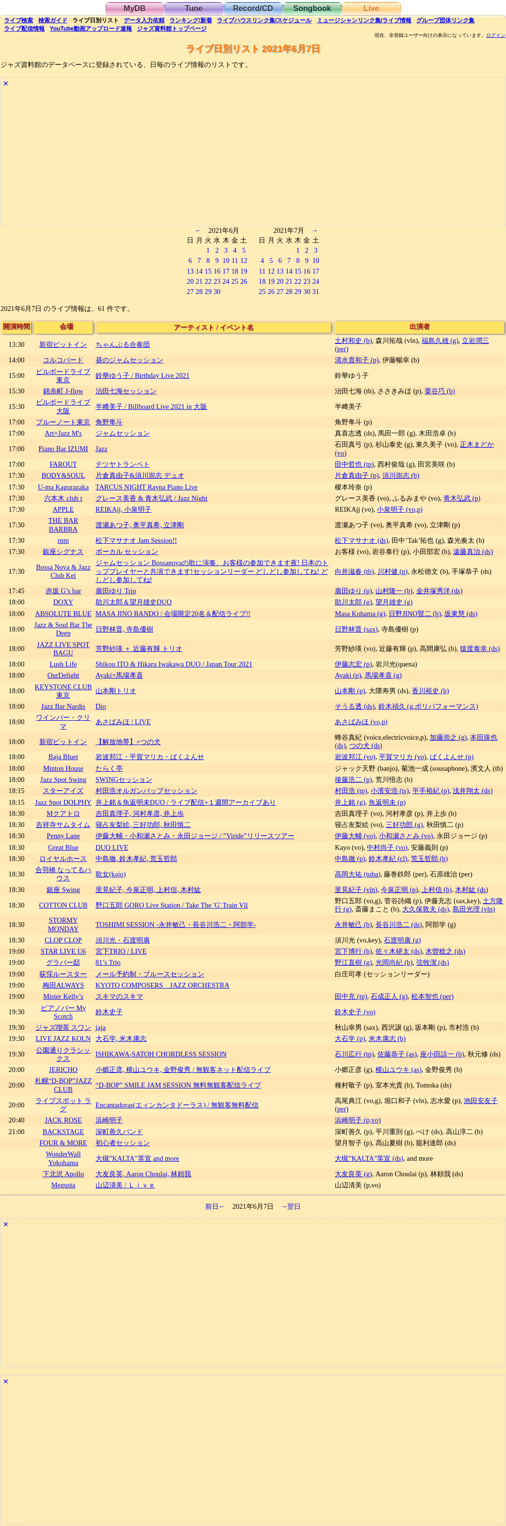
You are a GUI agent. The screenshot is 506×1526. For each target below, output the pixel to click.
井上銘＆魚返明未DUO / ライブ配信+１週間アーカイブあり (186, 802)
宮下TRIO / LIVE (121, 951)
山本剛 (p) (350, 691)
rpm (63, 540)
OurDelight (64, 675)
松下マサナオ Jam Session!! (136, 540)
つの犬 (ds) (365, 745)
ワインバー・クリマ (63, 722)
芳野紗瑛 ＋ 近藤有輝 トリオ (139, 648)
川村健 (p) (392, 571)
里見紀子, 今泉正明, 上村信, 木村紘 (148, 889)
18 (234, 271)
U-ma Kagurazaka (63, 487)
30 (216, 291)
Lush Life (63, 664)
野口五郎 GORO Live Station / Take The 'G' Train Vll (172, 905)
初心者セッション (123, 1143)
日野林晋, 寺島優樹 (124, 629)
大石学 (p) (350, 1038)
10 (226, 260)
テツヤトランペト (123, 464)
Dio (101, 706)
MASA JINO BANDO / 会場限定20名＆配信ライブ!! (173, 613)
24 (226, 281)
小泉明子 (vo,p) (400, 509)
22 (208, 281)
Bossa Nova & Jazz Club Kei (63, 571)
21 (199, 281)
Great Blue (63, 847)
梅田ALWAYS (63, 985)
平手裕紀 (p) (430, 791)
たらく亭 (109, 768)
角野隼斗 (109, 422)
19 (243, 271)
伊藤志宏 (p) (353, 664)
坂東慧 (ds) (460, 613)
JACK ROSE (63, 1120)
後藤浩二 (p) (353, 779)
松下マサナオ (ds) (361, 540)
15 (208, 271)
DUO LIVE (112, 847)
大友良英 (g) (353, 1174)
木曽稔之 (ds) (445, 951)
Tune (194, 8)
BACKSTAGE (63, 1132)
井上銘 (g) (350, 802)
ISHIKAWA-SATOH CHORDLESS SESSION (161, 1054)
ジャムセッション (123, 433)
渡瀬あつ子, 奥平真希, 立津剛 (140, 525)
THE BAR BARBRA (63, 525)
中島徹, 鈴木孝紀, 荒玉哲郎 (136, 858)
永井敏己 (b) (353, 924)
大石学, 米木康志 (121, 1038)
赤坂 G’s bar (64, 591)
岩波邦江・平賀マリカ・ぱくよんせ (150, 757)
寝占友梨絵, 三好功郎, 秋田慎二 (143, 824)
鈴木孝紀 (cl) (388, 858)
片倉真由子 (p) (356, 475)
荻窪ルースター (63, 974)
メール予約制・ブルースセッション (150, 974)
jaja (101, 1027)
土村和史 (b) (353, 340)
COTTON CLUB (63, 905)
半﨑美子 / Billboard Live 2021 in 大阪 (151, 406)
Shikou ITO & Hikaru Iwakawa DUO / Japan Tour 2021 (174, 664)
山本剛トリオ (116, 691)
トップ (172, 28)
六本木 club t (63, 498)
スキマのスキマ (119, 996)
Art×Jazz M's (63, 433)
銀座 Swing (63, 889)
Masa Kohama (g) (360, 613)
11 (234, 260)
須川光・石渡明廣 (123, 940)
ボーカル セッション (127, 551)
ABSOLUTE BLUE (63, 613)
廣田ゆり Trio (116, 591)
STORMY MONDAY (63, 924)
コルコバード (63, 360)
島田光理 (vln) (474, 909)
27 (190, 291)
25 (234, 281)
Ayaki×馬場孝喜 (119, 675)
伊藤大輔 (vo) (355, 836)
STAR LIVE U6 (63, 951)
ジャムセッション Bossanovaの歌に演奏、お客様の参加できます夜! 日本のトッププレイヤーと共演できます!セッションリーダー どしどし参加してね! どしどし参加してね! (212, 571)
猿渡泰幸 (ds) (480, 648)
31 (315, 291)
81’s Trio (108, 962)
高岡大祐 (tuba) (357, 874)
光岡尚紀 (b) (393, 962)
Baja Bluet (63, 757)
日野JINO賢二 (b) (415, 613)
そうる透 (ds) (355, 706)
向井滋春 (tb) (354, 571)
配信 (24, 28)
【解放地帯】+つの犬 (128, 742)
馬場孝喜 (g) (383, 675)
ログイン (496, 35)
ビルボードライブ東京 (63, 376)
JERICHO (63, 1069)
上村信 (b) (437, 889)
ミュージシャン (364, 20)
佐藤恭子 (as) (397, 1054)
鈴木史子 (109, 1012)
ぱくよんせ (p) (451, 757)
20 (190, 281)
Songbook (312, 8)
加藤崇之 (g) (448, 737)
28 (199, 291)
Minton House (63, 768)
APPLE (63, 509)
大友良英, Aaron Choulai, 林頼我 (144, 1174)
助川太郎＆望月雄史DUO (134, 602)
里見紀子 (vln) (356, 889)
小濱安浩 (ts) (390, 791)
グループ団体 (445, 20)
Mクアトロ (63, 813)
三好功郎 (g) (404, 824)
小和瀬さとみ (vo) (406, 836)
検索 (18, 20)
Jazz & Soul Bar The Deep (63, 629)
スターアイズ (63, 791)
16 (216, 271)
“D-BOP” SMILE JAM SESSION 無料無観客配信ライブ (178, 1085)
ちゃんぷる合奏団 (123, 344)
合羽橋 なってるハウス (63, 874)
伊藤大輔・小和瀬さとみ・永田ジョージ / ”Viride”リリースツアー (195, 836)
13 (190, 271)
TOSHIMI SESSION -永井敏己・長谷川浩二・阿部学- (176, 924)
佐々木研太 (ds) (398, 951)
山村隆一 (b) (393, 591)
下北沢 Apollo (63, 1174)
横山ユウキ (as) (398, 1069)
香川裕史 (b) (430, 691)
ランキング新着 (190, 20)
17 (226, 271)
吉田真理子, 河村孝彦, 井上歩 (140, 813)
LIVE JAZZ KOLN (63, 1038)
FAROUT (63, 464)
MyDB (135, 8)
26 (243, 281)
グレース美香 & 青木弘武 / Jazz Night (152, 498)
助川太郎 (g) (353, 602)
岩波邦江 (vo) (355, 757)
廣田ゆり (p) (353, 591)
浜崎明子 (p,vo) (357, 1120)
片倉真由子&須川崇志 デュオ (140, 475)
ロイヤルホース (63, 858)
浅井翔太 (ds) (472, 791)
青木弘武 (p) (461, 498)
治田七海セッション (126, 391)
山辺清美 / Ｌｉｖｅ (125, 1185)
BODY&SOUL (63, 475)
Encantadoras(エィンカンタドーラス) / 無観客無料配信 (177, 1105)
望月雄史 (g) (393, 602)
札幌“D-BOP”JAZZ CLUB (63, 1085)
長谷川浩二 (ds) (398, 924)
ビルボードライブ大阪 (63, 406)
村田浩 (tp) (351, 791)
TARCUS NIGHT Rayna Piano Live (146, 487)
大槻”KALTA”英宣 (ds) (369, 1158)
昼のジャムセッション (129, 360)
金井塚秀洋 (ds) (439, 591)
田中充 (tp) (351, 996)
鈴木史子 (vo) (355, 1012)
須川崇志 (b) (400, 475)
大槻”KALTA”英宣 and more (138, 1158)
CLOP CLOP (63, 940)
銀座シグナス (63, 551)
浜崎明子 (109, 1120)
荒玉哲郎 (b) (429, 858)
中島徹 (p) (350, 858)
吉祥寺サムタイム (63, 824)
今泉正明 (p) (399, 889)
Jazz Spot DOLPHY (63, 802)
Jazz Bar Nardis (63, 706)
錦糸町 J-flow (63, 391)
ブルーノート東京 (63, 422)
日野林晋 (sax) (356, 629)
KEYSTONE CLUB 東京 (63, 691)
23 (216, 281)
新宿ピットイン (63, 344)
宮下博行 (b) (353, 951)
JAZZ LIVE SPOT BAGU (63, 649)
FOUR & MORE (63, 1143)
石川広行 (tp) (354, 1054)
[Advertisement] (253, 158)
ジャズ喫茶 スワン (63, 1027)
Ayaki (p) (348, 675)
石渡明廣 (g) (402, 940)
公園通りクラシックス (63, 1054)
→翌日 (290, 1206)
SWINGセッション (124, 779)
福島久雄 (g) (440, 340)
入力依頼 (144, 20)
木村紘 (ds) (471, 889)
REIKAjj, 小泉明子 (123, 509)
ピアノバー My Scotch (63, 1012)
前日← (215, 1206)
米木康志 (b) (387, 1038)
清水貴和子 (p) (356, 360)
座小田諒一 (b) (442, 1054)
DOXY (63, 602)
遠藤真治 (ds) (473, 551)
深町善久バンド (119, 1132)
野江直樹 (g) (353, 962)
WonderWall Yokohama (63, 1158)
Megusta (63, 1185)
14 (199, 271)
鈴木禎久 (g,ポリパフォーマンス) (428, 706)
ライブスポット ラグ (63, 1105)
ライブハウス (264, 20)
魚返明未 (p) (387, 802)
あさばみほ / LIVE (123, 722)
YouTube (91, 28)
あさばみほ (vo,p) (361, 722)
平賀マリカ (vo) (402, 757)
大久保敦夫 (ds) (425, 909)
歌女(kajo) (111, 874)
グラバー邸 (63, 962)
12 (243, 260)
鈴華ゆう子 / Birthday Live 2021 (143, 375)
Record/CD (253, 8)
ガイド (52, 20)
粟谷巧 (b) (439, 391)
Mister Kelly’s (63, 996)
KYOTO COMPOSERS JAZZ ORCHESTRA (162, 985)
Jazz (102, 449)
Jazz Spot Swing (63, 779)
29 (208, 291)
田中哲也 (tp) (354, 464)
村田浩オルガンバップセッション (146, 791)
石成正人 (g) (389, 996)
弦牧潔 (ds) (432, 962)
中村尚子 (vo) (387, 847)
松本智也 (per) (432, 996)
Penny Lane (63, 836)
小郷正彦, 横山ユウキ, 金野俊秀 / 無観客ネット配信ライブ (183, 1069)
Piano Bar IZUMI (63, 449)
